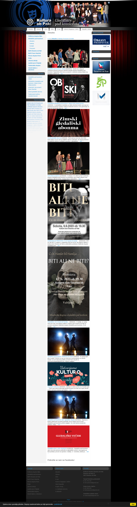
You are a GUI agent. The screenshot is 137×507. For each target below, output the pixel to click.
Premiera (37, 119)
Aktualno (30, 29)
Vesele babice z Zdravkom (32, 68)
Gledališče (32, 105)
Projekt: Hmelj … (60, 486)
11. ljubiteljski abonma (61, 489)
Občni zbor (30, 132)
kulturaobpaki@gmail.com (92, 495)
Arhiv (52, 29)
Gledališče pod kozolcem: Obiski (56, 69)
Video (45, 29)
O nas (58, 29)
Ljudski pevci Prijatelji (34, 63)
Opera (36, 121)
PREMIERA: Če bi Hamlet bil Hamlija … (58, 322)
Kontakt (72, 38)
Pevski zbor (33, 110)
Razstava (39, 130)
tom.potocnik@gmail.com (91, 482)
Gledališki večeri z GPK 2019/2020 (57, 448)
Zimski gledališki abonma (54, 138)
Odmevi (39, 29)
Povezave (66, 38)
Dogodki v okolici (86, 29)
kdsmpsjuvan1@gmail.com (92, 490)
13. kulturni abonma (35, 116)
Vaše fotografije (59, 484)
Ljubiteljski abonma (32, 106)
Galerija (60, 38)
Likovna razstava (31, 130)
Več (62, 73)
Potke (30, 58)
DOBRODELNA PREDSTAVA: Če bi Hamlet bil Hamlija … (63, 241)
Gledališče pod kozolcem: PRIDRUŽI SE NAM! (60, 356)
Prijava (68, 499)
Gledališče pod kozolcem (35, 38)
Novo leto (29, 127)
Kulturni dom (30, 103)
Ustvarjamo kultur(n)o (53, 387)
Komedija (38, 105)
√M (83, 501)
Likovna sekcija (32, 60)
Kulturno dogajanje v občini (71, 29)
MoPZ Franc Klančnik (34, 53)
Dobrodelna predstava (54, 175)
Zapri (133, 504)
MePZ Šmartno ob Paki (35, 51)
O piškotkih (58, 491)
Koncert (29, 108)
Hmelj (33, 121)
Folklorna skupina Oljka (35, 36)
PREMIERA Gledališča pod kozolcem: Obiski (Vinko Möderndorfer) (66, 103)
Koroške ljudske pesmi (37, 128)
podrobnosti (58, 504)
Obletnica (39, 125)
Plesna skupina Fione (34, 55)
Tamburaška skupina (34, 65)
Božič (34, 127)
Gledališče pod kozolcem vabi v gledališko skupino (61, 420)
